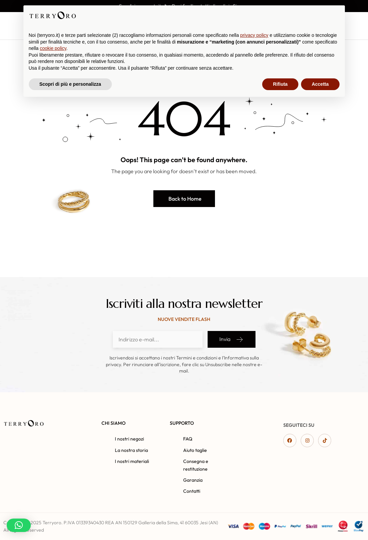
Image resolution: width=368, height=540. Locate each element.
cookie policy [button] (53, 486)
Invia (231, 339)
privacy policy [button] (254, 473)
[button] (184, 198)
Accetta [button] (320, 521)
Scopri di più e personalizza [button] (70, 521)
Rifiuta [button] (280, 521)
